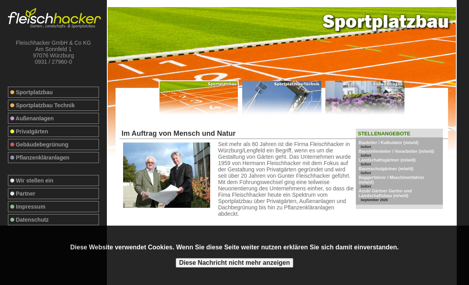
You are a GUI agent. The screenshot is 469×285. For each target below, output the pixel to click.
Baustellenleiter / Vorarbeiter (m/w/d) (396, 151)
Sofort (366, 147)
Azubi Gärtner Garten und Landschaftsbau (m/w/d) (385, 193)
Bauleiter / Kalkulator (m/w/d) (389, 142)
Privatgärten (29, 131)
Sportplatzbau (31, 92)
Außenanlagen (32, 118)
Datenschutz (29, 220)
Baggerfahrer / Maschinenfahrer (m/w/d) (391, 179)
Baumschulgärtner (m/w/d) (386, 168)
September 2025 (374, 200)
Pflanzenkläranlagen (39, 157)
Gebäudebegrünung (39, 144)
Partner (22, 193)
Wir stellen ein (31, 180)
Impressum (28, 206)
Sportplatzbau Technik (42, 105)
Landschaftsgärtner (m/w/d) (387, 160)
